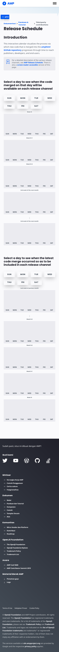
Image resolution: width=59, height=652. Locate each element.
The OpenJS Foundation (14, 544)
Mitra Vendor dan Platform (16, 527)
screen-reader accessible (27, 65)
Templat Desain (11, 513)
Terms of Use (7, 608)
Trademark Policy (12, 551)
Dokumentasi (10, 23)
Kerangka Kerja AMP (13, 480)
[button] (55, 3)
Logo (7, 582)
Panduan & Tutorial (23, 23)
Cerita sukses (11, 486)
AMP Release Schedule (32, 62)
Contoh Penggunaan (13, 483)
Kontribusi (9, 531)
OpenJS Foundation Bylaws (16, 548)
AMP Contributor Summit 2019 (17, 568)
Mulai (7, 500)
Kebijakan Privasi (21, 608)
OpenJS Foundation (12, 615)
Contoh (8, 510)
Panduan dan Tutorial (14, 503)
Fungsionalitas (11, 490)
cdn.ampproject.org (31, 643)
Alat (7, 517)
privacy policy (30, 646)
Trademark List (11, 554)
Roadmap (9, 534)
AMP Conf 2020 (11, 565)
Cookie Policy (35, 608)
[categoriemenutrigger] (10, 17)
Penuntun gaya (11, 579)
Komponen (9, 507)
